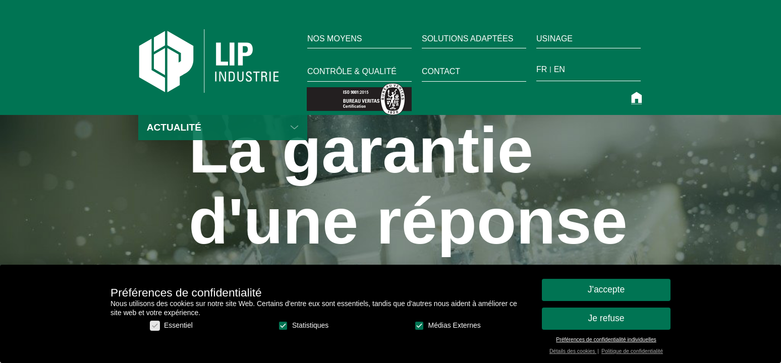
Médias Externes (447, 329)
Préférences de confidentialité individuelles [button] (606, 343)
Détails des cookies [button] (572, 355)
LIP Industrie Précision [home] (209, 61)
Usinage (554, 38)
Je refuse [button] (606, 322)
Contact (441, 71)
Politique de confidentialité (632, 355)
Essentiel (171, 329)
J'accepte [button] (606, 293)
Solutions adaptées (467, 38)
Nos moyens (334, 38)
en (559, 69)
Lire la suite (295, 128)
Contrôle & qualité (352, 71)
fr (541, 69)
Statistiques (303, 329)
